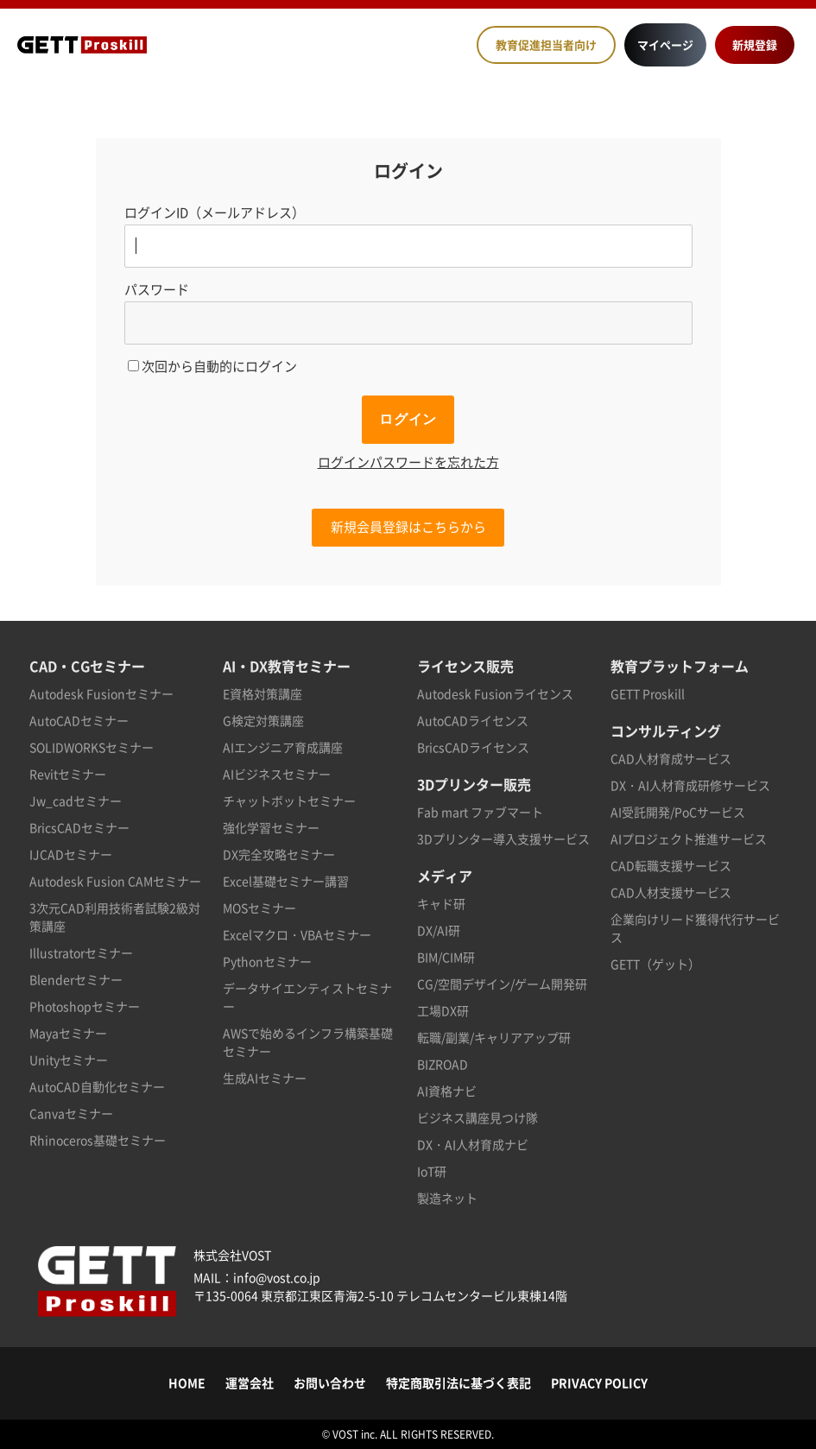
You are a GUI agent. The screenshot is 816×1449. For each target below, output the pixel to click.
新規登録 (754, 44)
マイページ (665, 44)
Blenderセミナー (76, 979)
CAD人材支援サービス (670, 892)
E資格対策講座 (262, 693)
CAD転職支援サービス (670, 865)
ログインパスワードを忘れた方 (408, 461)
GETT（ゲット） (655, 963)
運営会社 (249, 1382)
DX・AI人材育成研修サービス (690, 785)
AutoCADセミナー (79, 720)
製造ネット (447, 1197)
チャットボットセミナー (289, 800)
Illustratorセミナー (81, 952)
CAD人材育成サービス (670, 758)
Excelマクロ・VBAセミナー (297, 934)
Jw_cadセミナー (75, 800)
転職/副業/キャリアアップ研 (494, 1037)
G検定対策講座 (263, 720)
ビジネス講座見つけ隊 (477, 1117)
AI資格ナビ (447, 1090)
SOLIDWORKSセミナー (91, 747)
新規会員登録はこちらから (408, 526)
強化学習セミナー (271, 827)
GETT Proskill (647, 693)
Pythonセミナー (267, 961)
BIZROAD (442, 1064)
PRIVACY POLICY (599, 1382)
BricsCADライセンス (473, 747)
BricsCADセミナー (79, 827)
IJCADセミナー (70, 854)
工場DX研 (443, 1010)
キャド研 (441, 903)
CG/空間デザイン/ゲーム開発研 (502, 983)
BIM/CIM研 (446, 956)
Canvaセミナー (71, 1113)
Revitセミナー (67, 773)
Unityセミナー (68, 1059)
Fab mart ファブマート (480, 811)
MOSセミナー (259, 907)
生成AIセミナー (265, 1077)
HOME (187, 1382)
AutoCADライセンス (472, 720)
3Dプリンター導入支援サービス (503, 838)
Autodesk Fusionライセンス (495, 693)
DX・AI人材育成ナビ (472, 1144)
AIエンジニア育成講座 (283, 747)
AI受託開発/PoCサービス (677, 811)
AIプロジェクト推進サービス (688, 838)
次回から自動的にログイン (212, 366)
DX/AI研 (438, 930)
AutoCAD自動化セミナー (97, 1086)
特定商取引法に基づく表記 (458, 1382)
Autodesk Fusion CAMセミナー (115, 880)
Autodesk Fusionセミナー (101, 693)
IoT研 (431, 1171)
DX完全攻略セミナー (279, 854)
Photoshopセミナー (84, 1006)
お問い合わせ (330, 1382)
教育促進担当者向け (546, 44)
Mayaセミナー (68, 1032)
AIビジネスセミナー (277, 773)
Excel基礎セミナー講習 (286, 880)
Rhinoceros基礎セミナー (97, 1139)
